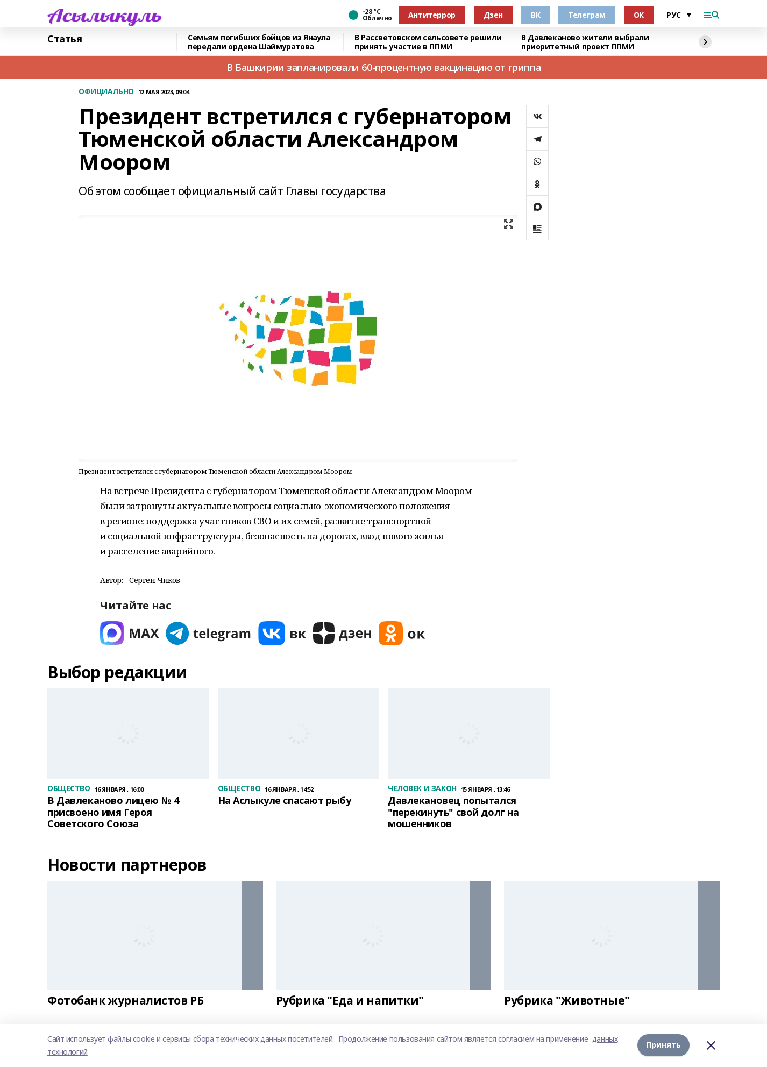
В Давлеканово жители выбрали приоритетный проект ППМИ (585, 42)
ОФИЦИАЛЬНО (106, 91)
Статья (64, 39)
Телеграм (587, 15)
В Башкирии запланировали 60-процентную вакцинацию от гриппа (383, 67)
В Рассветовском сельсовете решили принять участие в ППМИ (427, 42)
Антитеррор (432, 15)
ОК (639, 15)
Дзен (493, 15)
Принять (663, 1045)
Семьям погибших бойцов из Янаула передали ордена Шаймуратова (259, 42)
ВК (535, 15)
